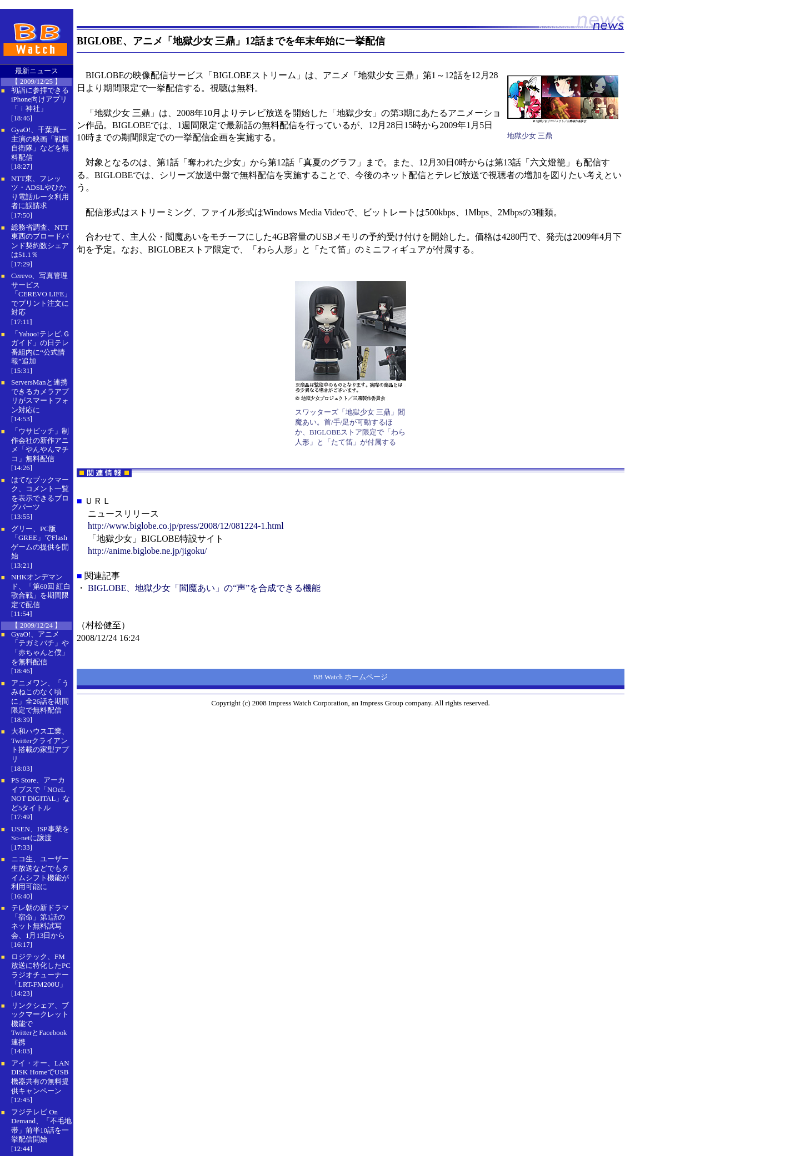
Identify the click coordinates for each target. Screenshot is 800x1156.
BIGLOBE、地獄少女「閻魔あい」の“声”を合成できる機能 (204, 588)
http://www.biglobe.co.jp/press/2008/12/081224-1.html (186, 526)
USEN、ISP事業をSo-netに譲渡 (40, 833)
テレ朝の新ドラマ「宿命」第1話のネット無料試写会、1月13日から (40, 921)
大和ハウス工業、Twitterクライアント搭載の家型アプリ (40, 745)
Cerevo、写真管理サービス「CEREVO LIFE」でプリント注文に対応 (41, 293)
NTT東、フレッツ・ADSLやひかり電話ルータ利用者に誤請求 (40, 192)
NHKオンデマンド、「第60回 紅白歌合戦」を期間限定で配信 (41, 591)
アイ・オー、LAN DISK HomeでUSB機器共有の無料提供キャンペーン (40, 1077)
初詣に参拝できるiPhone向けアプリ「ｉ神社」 (40, 99)
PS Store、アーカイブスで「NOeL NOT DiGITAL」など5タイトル (40, 794)
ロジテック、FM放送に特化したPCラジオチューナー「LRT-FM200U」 (41, 970)
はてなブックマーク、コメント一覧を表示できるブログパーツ (40, 494)
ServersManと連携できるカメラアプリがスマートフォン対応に (40, 396)
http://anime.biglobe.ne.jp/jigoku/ (147, 551)
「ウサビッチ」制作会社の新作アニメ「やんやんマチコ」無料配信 (40, 445)
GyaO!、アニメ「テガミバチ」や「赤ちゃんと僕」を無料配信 (40, 648)
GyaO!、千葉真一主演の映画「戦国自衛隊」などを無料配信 (40, 143)
